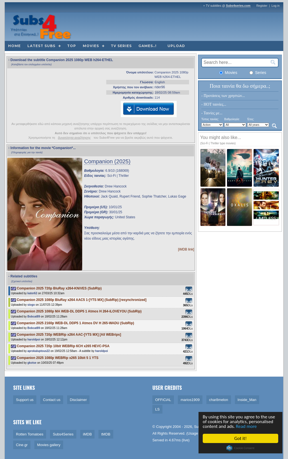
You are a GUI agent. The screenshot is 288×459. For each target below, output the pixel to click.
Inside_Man (247, 400)
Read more (246, 427)
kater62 (32, 293)
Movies (91, 46)
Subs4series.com (238, 5)
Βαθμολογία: (232, 119)
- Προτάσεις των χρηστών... (223, 96)
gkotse (31, 362)
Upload (176, 46)
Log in (276, 5)
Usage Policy (198, 433)
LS (157, 409)
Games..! (147, 46)
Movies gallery (48, 445)
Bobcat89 (33, 316)
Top (71, 46)
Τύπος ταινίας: (210, 119)
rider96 (160, 87)
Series (257, 72)
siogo (31, 304)
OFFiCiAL (163, 400)
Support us (25, 400)
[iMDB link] (186, 249)
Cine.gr (22, 445)
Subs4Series (63, 434)
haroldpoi (33, 339)
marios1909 (190, 400)
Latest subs (41, 46)
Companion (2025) (107, 161)
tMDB (105, 434)
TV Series (121, 46)
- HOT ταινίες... (213, 104)
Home (14, 46)
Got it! (240, 438)
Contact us (51, 400)
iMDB (87, 434)
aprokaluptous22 (38, 351)
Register (262, 5)
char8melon (218, 400)
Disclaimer (78, 400)
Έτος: (250, 119)
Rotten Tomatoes (29, 434)
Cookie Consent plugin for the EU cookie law (240, 448)
